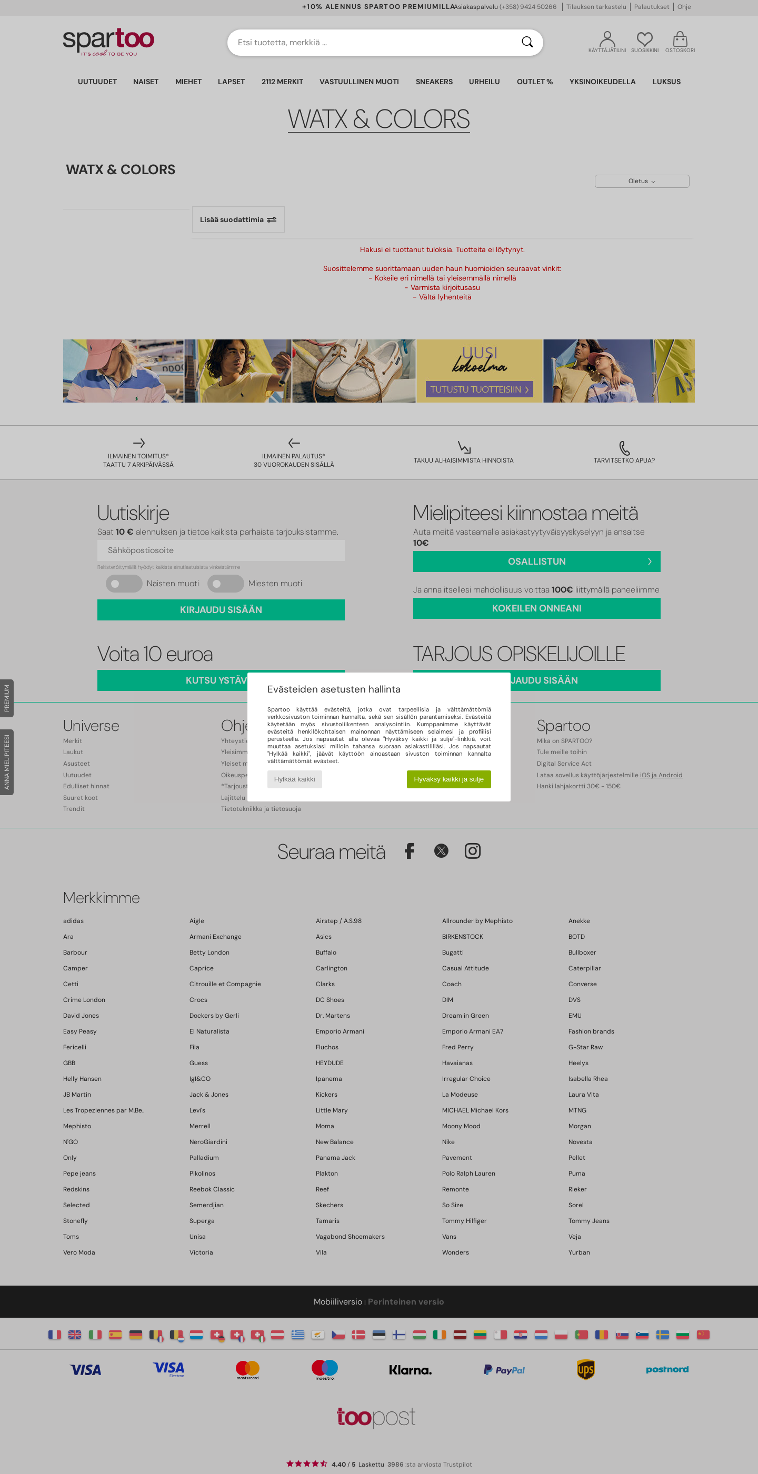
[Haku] (527, 42)
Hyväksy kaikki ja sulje (449, 779)
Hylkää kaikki (294, 779)
